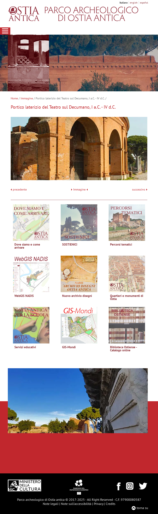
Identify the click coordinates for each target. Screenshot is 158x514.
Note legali (50, 504)
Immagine (27, 98)
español (144, 2)
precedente (20, 190)
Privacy (98, 504)
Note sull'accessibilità (76, 504)
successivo (139, 190)
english (134, 2)
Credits (110, 504)
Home (14, 98)
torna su (142, 508)
